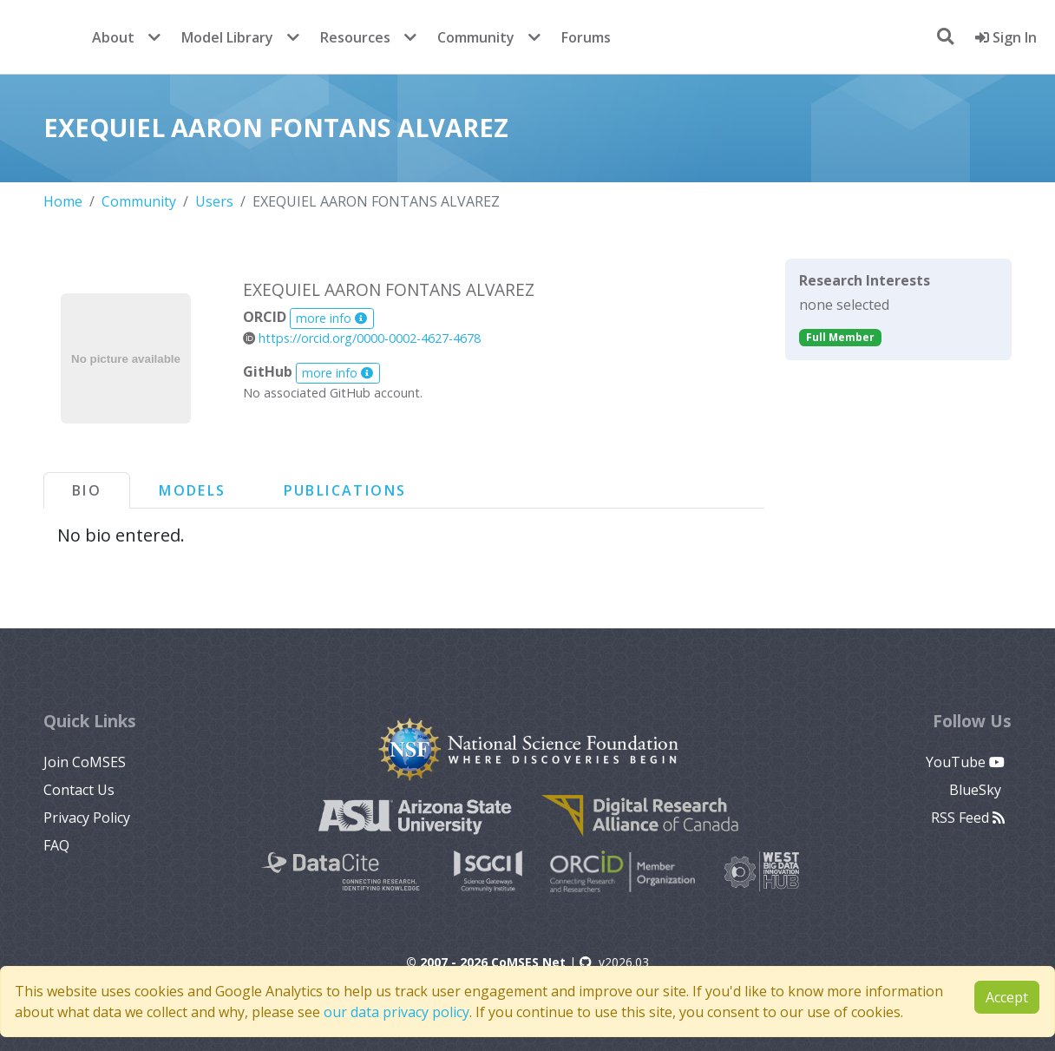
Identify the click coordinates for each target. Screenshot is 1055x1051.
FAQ (56, 845)
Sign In (1006, 37)
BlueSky (977, 789)
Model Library (227, 37)
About (113, 37)
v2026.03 (614, 962)
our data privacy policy (396, 1011)
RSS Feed (968, 817)
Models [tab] (192, 490)
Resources (355, 37)
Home (62, 201)
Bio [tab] (87, 490)
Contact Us (79, 789)
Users (214, 201)
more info (331, 318)
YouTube (965, 762)
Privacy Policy (86, 817)
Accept (1007, 997)
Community (475, 37)
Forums (586, 37)
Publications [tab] (345, 490)
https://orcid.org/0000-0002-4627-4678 (362, 338)
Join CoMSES (84, 762)
